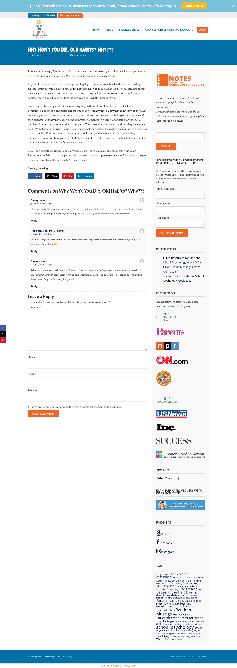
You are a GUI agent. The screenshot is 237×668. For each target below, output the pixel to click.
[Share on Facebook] (35, 176)
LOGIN (202, 29)
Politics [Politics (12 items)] (196, 600)
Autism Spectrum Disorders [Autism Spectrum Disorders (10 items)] (171, 580)
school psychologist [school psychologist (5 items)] (170, 624)
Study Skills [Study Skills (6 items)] (196, 633)
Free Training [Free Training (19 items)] (188, 589)
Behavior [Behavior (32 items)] (194, 580)
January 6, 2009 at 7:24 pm (42, 203)
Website (32, 390)
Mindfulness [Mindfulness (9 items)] (191, 595)
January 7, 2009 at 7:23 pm (42, 264)
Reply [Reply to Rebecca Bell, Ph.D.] (34, 251)
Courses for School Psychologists (169, 29)
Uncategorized (78, 55)
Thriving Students (70, 15)
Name (32, 357)
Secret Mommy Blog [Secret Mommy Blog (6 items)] (188, 630)
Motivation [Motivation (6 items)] (161, 597)
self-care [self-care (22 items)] (162, 633)
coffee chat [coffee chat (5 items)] (165, 583)
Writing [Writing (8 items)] (178, 639)
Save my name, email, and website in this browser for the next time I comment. (77, 407)
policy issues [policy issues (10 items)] (185, 600)
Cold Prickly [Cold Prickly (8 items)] (176, 583)
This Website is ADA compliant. (189, 656)
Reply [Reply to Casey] (34, 220)
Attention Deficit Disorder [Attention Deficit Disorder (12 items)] (188, 577)
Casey (35, 200)
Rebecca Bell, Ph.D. (43, 231)
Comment (34, 307)
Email (32, 374)
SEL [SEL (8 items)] (200, 630)
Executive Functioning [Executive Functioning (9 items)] (167, 589)
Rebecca (36, 55)
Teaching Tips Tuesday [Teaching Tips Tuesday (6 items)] (179, 636)
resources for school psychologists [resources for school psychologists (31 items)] (180, 619)
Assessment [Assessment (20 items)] (164, 577)
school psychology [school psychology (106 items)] (175, 627)
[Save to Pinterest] (68, 176)
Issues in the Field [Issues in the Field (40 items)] (171, 592)
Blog (109, 29)
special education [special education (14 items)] (180, 633)
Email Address (165, 188)
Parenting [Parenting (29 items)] (164, 600)
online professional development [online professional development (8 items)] (182, 597)
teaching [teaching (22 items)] (162, 636)
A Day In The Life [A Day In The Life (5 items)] (163, 574)
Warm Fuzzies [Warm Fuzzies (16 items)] (165, 639)
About (96, 29)
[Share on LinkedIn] (85, 176)
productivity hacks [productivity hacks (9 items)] (165, 603)
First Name (163, 203)
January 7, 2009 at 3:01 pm (42, 234)
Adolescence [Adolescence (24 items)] (180, 574)
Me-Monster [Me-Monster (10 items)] (178, 595)
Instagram (165, 551)
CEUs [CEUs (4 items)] (158, 584)
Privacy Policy (129, 666)
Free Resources (129, 29)
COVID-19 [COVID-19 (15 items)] (170, 586)
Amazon (164, 533)
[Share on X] (52, 176)
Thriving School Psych (42, 15)
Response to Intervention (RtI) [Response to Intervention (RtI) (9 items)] (180, 622)
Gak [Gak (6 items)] (199, 589)
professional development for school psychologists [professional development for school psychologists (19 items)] (174, 607)
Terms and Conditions (111, 666)
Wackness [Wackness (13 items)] (196, 636)
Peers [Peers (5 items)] (174, 601)
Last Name (162, 217)
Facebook (164, 542)
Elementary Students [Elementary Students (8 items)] (187, 586)
